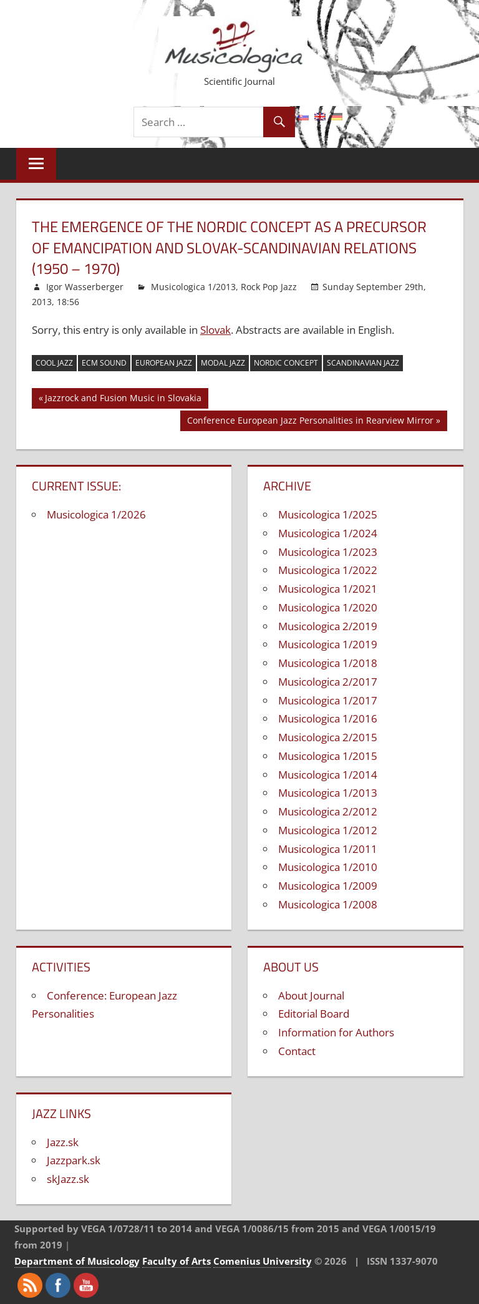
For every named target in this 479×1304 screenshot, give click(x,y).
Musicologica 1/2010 (327, 867)
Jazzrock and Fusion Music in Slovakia (123, 400)
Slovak (215, 330)
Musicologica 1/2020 (327, 607)
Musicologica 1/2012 (327, 830)
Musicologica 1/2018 (327, 663)
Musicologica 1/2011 (327, 849)
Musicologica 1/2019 (327, 644)
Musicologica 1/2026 (96, 514)
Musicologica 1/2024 (327, 533)
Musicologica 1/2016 (327, 718)
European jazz (163, 363)
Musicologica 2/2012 (327, 811)
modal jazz (223, 363)
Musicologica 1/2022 (327, 570)
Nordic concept (286, 363)
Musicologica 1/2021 (327, 588)
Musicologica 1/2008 (327, 904)
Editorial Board (313, 1013)
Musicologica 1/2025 (327, 514)
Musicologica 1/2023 (327, 552)
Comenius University (262, 1261)
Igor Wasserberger (84, 287)
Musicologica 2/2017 (327, 681)
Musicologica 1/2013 (193, 287)
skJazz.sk (68, 1179)
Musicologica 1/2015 (327, 756)
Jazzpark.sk (73, 1160)
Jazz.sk (63, 1142)
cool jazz (54, 363)
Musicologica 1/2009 (327, 885)
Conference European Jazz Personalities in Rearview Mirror (310, 422)
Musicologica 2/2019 (327, 626)
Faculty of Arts (176, 1261)
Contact (297, 1051)
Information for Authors (336, 1032)
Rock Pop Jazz (269, 287)
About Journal (311, 995)
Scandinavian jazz (363, 363)
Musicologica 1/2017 (327, 700)
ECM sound (104, 363)
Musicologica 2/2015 (327, 737)
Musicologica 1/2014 (327, 774)
